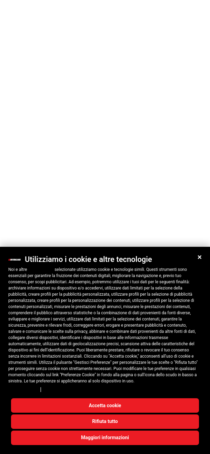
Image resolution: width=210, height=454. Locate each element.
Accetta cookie (105, 405)
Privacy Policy (23, 389)
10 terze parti (40, 269)
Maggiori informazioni (105, 437)
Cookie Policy (57, 389)
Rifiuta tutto (105, 421)
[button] (200, 257)
